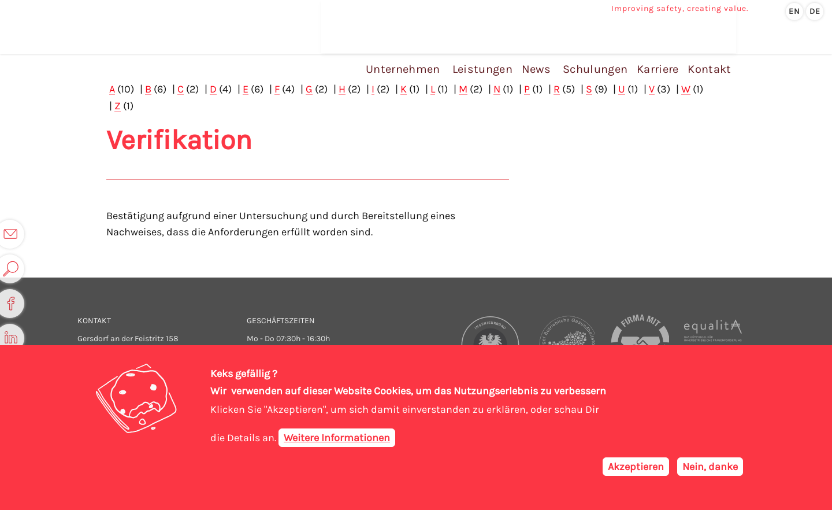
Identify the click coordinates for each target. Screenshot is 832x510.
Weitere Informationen (337, 437)
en (794, 11)
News (541, 45)
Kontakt (707, 45)
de (814, 11)
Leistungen (490, 45)
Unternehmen (413, 45)
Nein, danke (710, 466)
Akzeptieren (636, 466)
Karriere (658, 45)
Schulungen (598, 45)
